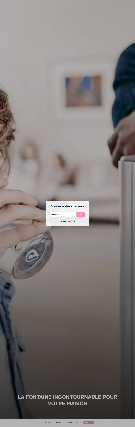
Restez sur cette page (67, 221)
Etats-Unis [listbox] (55, 214)
